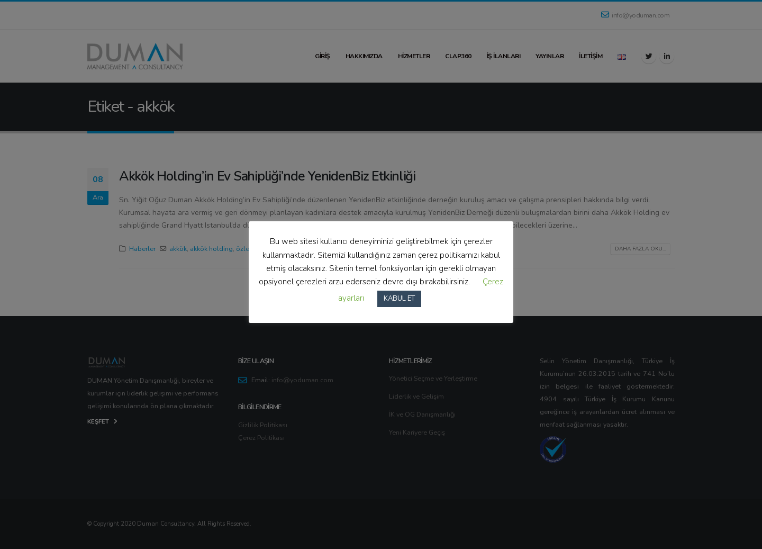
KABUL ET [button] (399, 298)
